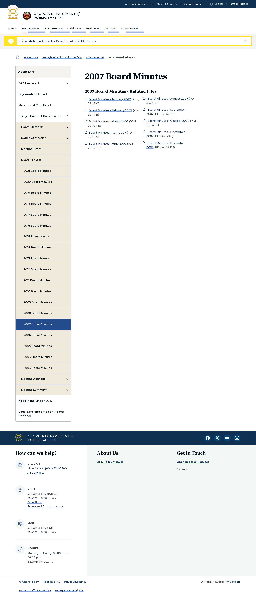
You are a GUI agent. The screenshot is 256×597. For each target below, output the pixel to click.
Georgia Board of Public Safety (62, 57)
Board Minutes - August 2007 (167, 98)
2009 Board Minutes (38, 302)
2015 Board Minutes (37, 236)
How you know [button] (189, 4)
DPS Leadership (29, 83)
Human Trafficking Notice (35, 590)
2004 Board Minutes (38, 357)
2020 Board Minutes (38, 181)
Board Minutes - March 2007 (108, 121)
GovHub (235, 581)
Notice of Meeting (33, 138)
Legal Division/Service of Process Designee (41, 414)
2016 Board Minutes (37, 225)
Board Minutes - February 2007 (110, 110)
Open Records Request (193, 461)
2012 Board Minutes (37, 269)
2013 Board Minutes (37, 258)
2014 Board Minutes (37, 247)
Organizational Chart (32, 94)
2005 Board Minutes (38, 346)
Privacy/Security (75, 581)
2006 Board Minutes (38, 335)
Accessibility (51, 581)
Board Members (32, 127)
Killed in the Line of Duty (35, 400)
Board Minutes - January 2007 (110, 99)
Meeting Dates (31, 149)
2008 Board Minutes (38, 313)
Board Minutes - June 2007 (107, 143)
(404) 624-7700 (56, 468)
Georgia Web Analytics (69, 590)
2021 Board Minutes (37, 170)
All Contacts (35, 472)
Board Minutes (95, 57)
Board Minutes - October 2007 (168, 120)
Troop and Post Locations (45, 506)
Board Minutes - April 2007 (107, 132)
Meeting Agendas (33, 378)
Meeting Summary (34, 389)
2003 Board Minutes (38, 368)
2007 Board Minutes (38, 324)
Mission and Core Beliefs (35, 105)
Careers (182, 469)
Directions (34, 502)
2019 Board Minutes (37, 192)
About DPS (31, 57)
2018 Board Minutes (37, 203)
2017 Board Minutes (37, 214)
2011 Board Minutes (37, 280)
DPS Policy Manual (110, 461)
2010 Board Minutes (37, 291)
